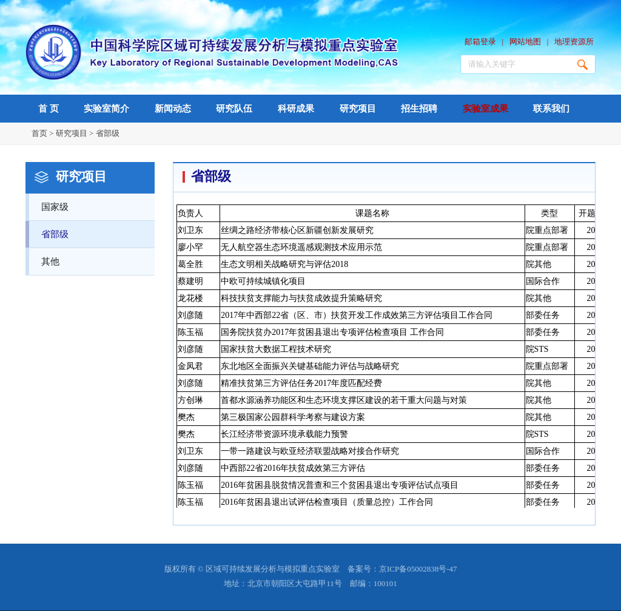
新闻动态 (173, 108)
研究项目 (358, 108)
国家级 (98, 203)
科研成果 (296, 108)
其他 (98, 257)
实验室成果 (485, 108)
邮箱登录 (480, 41)
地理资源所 (574, 41)
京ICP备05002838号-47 (418, 568)
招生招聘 (419, 108)
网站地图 (525, 41)
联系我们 (551, 108)
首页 (39, 133)
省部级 (107, 133)
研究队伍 (234, 108)
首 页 (48, 108)
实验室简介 (106, 108)
